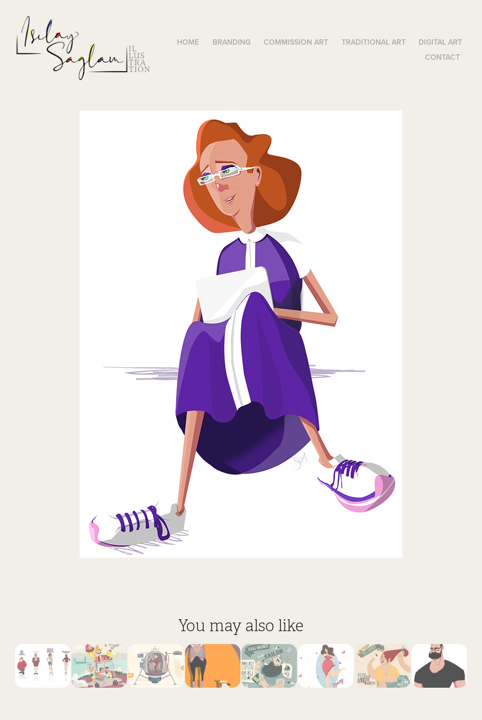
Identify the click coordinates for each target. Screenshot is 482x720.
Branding (231, 42)
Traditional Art (374, 42)
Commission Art (296, 42)
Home (188, 42)
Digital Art (440, 42)
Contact (442, 57)
